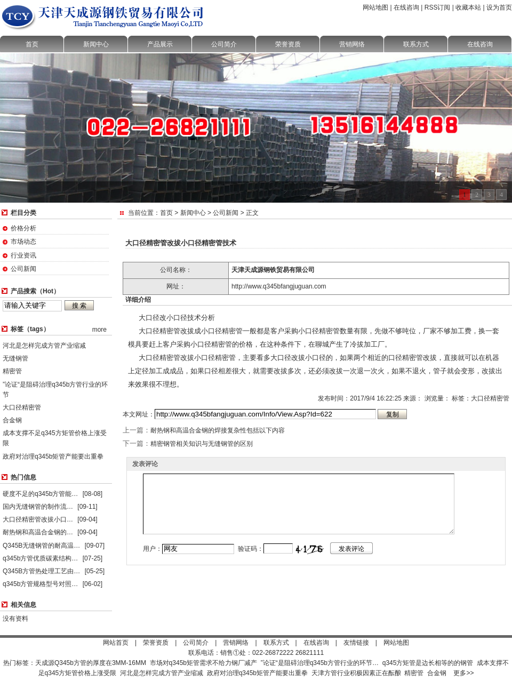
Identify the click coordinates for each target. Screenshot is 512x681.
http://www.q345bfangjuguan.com (278, 286)
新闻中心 (96, 44)
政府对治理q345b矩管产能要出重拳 (53, 456)
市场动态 (23, 241)
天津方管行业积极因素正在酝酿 (356, 673)
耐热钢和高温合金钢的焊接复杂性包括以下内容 (217, 430)
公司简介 (224, 44)
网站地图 (375, 7)
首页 (32, 44)
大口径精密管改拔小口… (38, 519)
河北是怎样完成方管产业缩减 (44, 345)
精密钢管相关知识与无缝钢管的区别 (201, 443)
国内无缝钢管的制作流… (38, 506)
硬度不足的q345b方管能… (40, 494)
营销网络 (352, 44)
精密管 (12, 371)
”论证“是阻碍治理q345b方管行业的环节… (320, 663)
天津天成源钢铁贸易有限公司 (273, 270)
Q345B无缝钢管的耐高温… (41, 545)
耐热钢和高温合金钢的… (38, 532)
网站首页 (116, 642)
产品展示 (160, 44)
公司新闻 (23, 269)
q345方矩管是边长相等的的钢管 (428, 663)
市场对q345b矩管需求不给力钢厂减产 (203, 663)
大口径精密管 (22, 407)
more (99, 329)
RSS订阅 (438, 7)
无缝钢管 (15, 358)
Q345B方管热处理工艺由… (41, 571)
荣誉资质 (288, 44)
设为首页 (499, 7)
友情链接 (356, 642)
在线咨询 (406, 7)
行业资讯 (23, 255)
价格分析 (23, 228)
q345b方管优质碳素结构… (40, 558)
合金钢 (12, 420)
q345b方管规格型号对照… (40, 584)
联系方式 (416, 44)
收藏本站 (468, 7)
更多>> (463, 673)
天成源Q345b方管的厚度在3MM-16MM (90, 663)
